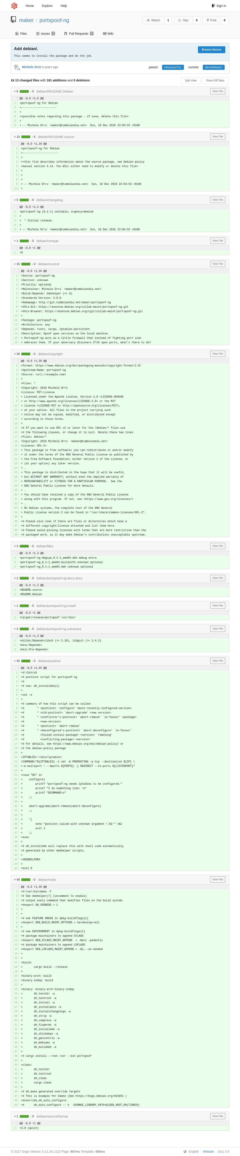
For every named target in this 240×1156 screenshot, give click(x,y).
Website (208, 1151)
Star (183, 20)
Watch (153, 20)
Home (30, 6)
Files (21, 33)
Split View (191, 80)
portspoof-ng (54, 20)
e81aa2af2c (173, 67)
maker (26, 20)
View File (217, 91)
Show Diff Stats (215, 80)
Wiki (108, 33)
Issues (45, 34)
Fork (211, 20)
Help (64, 6)
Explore (47, 6)
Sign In (219, 6)
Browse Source (211, 49)
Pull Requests (79, 34)
